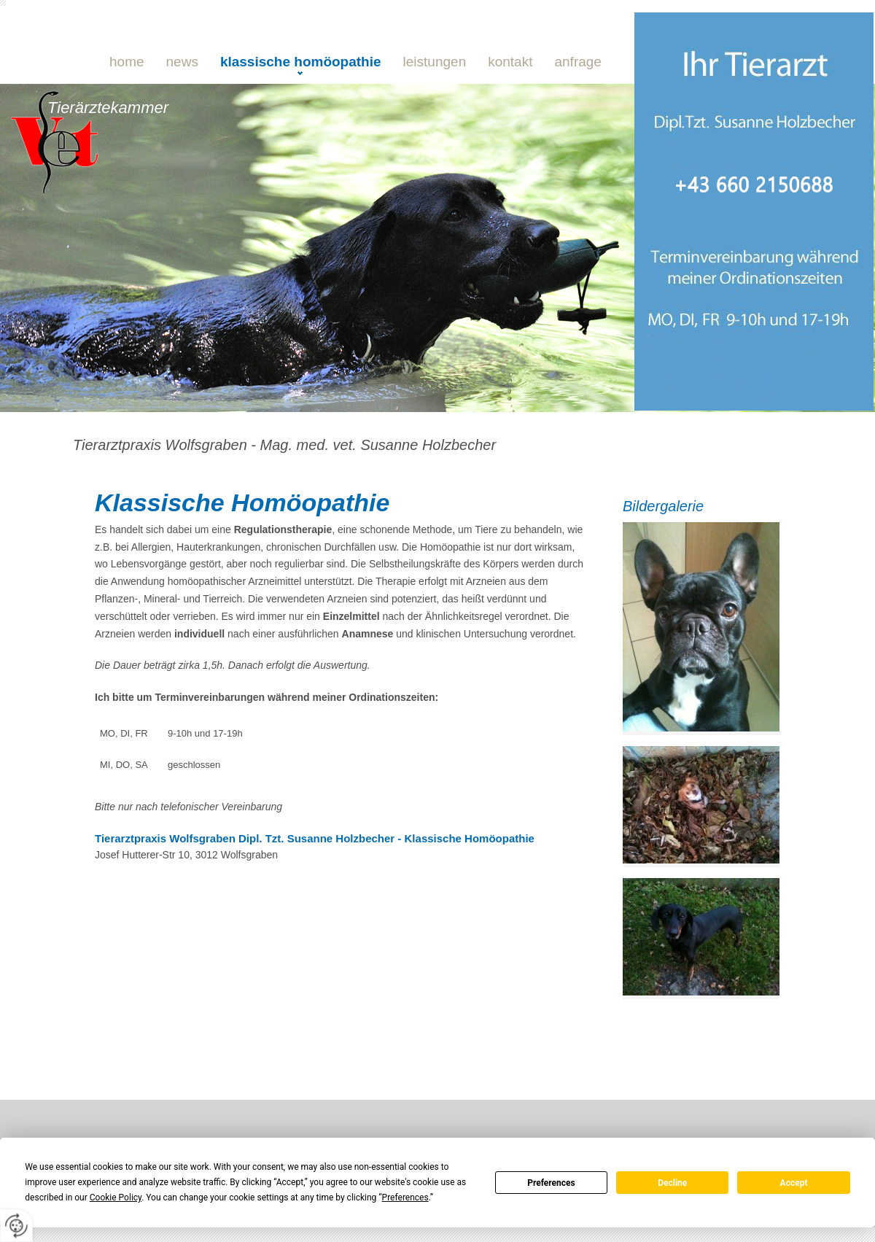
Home (126, 61)
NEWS (182, 61)
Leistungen (435, 61)
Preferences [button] (405, 1197)
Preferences (551, 1183)
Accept (794, 1183)
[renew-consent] (16, 1225)
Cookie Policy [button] (115, 1197)
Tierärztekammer (107, 107)
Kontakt (510, 61)
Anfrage (577, 61)
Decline (672, 1183)
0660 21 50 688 (215, 208)
